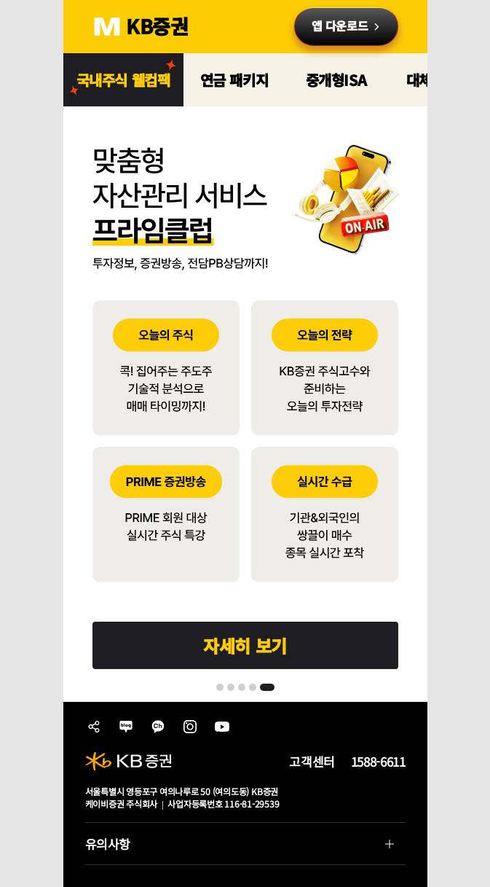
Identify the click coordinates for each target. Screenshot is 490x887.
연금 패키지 (234, 79)
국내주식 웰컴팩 (123, 79)
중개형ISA (336, 79)
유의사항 (239, 848)
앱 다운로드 (340, 25)
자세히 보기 (244, 645)
